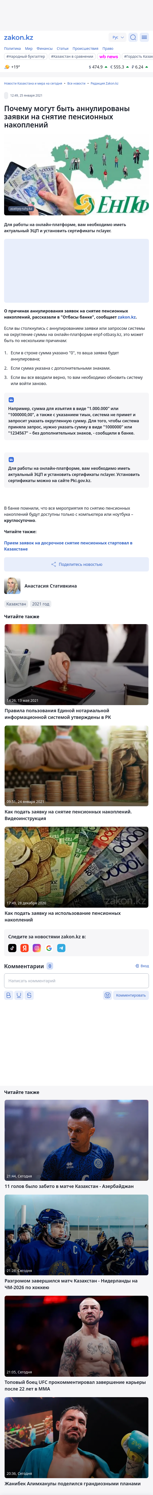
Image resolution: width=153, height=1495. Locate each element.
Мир (29, 48)
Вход (144, 965)
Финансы (45, 48)
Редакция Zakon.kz (105, 83)
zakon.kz (127, 317)
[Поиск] (133, 37)
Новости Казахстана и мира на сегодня (33, 83)
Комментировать (131, 995)
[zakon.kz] (18, 37)
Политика (12, 48)
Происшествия (85, 48)
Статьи (62, 48)
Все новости (76, 83)
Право (107, 48)
